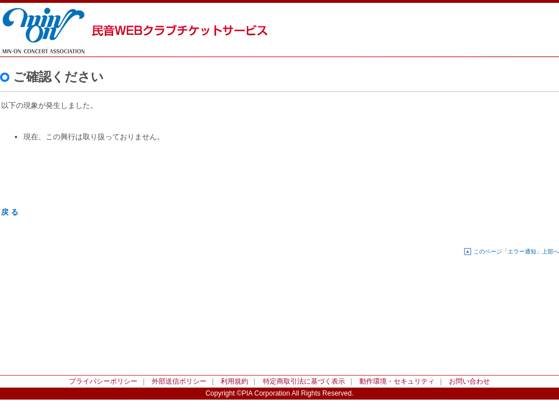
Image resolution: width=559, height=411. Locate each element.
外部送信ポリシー (179, 381)
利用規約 (234, 381)
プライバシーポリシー (103, 381)
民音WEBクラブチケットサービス (51, 28)
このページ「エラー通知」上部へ (516, 251)
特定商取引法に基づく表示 (304, 381)
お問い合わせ (469, 381)
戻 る (9, 212)
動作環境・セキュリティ (397, 381)
